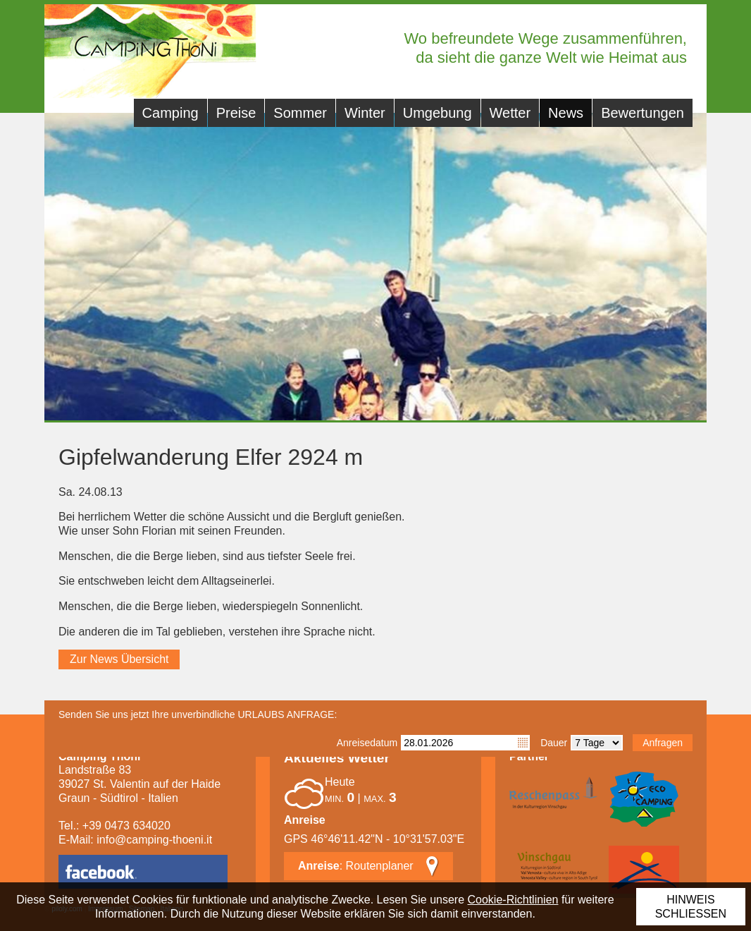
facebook (143, 872)
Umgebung (437, 113)
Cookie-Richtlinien (513, 900)
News (565, 113)
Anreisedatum (367, 742)
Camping (170, 113)
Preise (236, 113)
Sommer (300, 113)
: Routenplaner (356, 866)
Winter (365, 113)
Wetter (510, 113)
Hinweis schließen (690, 907)
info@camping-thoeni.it (154, 840)
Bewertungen (642, 113)
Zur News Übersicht (119, 659)
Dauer (553, 742)
